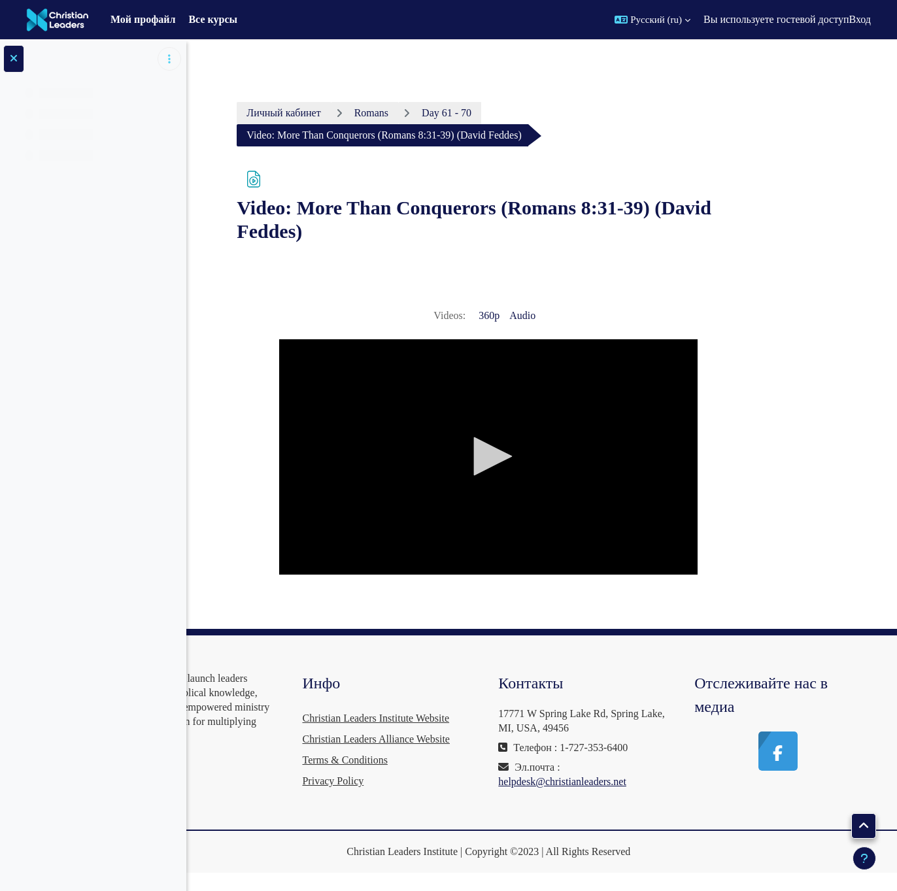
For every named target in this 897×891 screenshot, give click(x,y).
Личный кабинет (342, 112)
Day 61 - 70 (505, 112)
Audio (580, 315)
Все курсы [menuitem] (212, 19)
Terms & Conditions (432, 780)
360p (547, 315)
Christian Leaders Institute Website (463, 718)
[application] (547, 457)
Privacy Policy (420, 801)
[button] (652, 19)
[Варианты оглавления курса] (169, 59)
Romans (430, 112)
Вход (860, 19)
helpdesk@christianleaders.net (621, 781)
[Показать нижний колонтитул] (864, 858)
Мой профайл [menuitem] (143, 19)
